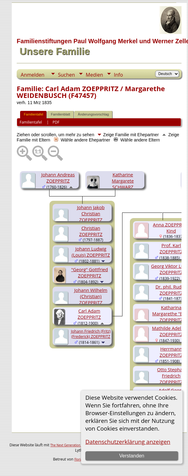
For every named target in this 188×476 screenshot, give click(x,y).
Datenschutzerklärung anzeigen (127, 441)
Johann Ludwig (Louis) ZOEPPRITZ (91, 252)
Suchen (66, 74)
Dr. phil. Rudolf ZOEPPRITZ (171, 290)
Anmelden (32, 74)
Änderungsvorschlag (93, 114)
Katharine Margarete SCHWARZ (123, 180)
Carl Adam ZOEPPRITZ (89, 314)
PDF (56, 122)
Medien (94, 74)
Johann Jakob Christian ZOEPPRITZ (91, 213)
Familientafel (33, 114)
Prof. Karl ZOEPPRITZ (171, 248)
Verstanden (131, 455)
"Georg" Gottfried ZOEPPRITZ (89, 272)
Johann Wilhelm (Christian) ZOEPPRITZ (90, 296)
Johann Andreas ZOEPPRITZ (58, 177)
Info (118, 74)
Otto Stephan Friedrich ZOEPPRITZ (171, 375)
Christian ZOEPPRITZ (90, 231)
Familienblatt (60, 114)
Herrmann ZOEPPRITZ (171, 352)
